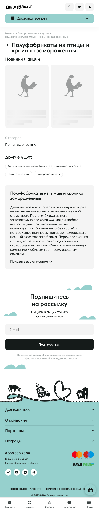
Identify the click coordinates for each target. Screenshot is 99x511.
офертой (29, 358)
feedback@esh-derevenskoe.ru (21, 463)
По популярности (19, 145)
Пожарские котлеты (48, 174)
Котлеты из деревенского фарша (27, 166)
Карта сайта (18, 488)
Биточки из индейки (66, 166)
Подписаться (49, 344)
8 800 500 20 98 (17, 453)
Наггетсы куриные (19, 174)
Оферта (36, 488)
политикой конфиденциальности (57, 358)
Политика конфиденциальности (67, 488)
